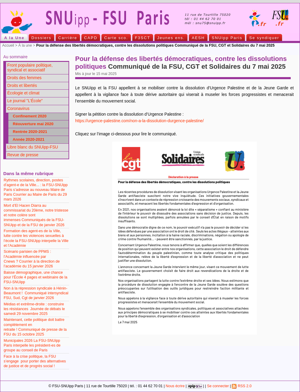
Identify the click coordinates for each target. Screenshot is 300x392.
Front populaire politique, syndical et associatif (29, 68)
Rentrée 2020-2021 (28, 131)
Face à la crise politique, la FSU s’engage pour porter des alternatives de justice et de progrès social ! (35, 361)
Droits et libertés (22, 85)
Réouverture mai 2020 (32, 124)
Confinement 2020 (28, 116)
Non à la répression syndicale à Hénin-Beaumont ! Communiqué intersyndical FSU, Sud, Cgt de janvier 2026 (36, 293)
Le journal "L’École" (25, 101)
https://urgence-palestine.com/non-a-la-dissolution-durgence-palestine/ (139, 121)
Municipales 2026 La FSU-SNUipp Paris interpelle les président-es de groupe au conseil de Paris (32, 345)
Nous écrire (175, 386)
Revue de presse (22, 155)
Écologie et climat (23, 93)
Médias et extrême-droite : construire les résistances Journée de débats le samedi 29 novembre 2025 (34, 309)
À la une (25, 45)
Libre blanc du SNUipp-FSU (32, 147)
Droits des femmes (24, 78)
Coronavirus (18, 108)
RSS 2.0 (241, 386)
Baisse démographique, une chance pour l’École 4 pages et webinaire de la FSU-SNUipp (35, 277)
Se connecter (218, 386)
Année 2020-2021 (27, 139)
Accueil (8, 45)
